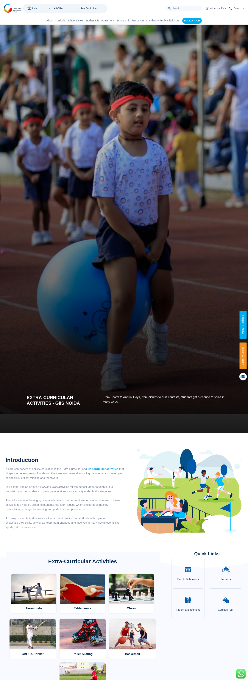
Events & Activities (188, 579)
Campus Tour (225, 609)
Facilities (226, 579)
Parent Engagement (188, 609)
